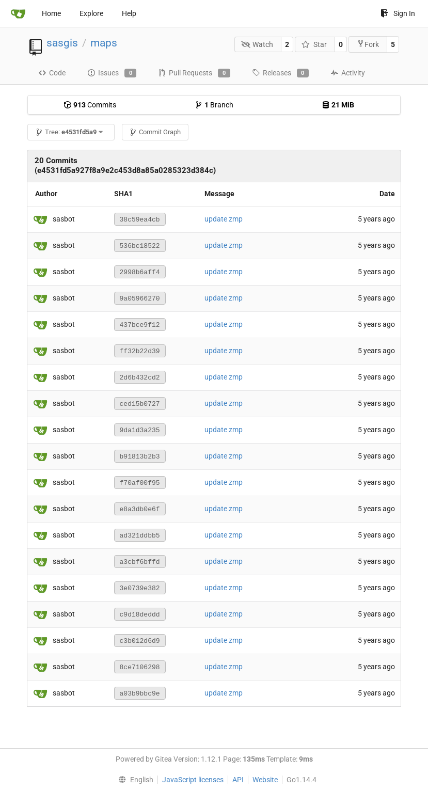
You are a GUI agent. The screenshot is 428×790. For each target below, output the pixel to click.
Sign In (398, 13)
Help (129, 13)
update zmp (223, 219)
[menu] (133, 779)
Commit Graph (155, 132)
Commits (90, 105)
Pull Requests (194, 73)
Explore (91, 13)
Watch (257, 44)
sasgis (62, 43)
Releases (280, 73)
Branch (214, 105)
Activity (347, 73)
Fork (368, 44)
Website (265, 780)
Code (52, 73)
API (238, 780)
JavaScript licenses (193, 780)
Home (51, 13)
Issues (111, 73)
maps (103, 43)
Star (314, 44)
